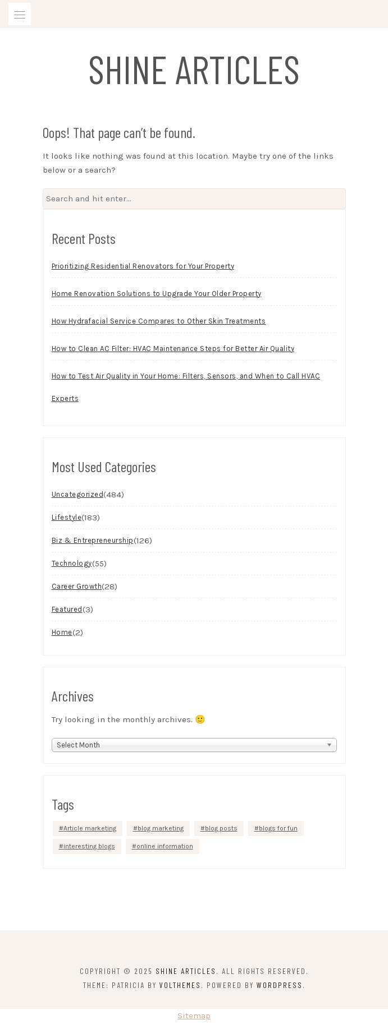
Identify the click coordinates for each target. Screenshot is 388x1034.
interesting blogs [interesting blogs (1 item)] (89, 846)
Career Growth (77, 586)
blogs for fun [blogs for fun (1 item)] (278, 828)
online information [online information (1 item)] (164, 846)
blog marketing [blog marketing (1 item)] (161, 828)
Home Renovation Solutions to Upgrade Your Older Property (157, 293)
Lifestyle (67, 517)
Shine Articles (194, 68)
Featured (67, 609)
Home (62, 632)
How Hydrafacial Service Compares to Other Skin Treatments (159, 321)
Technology (72, 563)
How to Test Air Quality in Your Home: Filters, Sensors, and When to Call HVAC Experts (186, 387)
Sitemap (194, 1015)
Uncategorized (78, 494)
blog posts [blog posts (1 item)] (221, 828)
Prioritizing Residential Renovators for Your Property (143, 266)
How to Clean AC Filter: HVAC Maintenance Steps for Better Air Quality (173, 348)
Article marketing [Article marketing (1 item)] (89, 828)
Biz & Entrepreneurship (93, 540)
